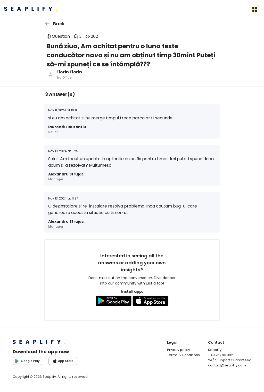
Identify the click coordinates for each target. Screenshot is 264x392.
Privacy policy (178, 349)
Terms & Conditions (183, 354)
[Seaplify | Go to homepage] (30, 9)
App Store (63, 361)
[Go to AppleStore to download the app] (151, 302)
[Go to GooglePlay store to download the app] (113, 302)
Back (54, 24)
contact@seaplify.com (227, 365)
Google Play (27, 361)
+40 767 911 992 (220, 354)
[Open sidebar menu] (255, 9)
